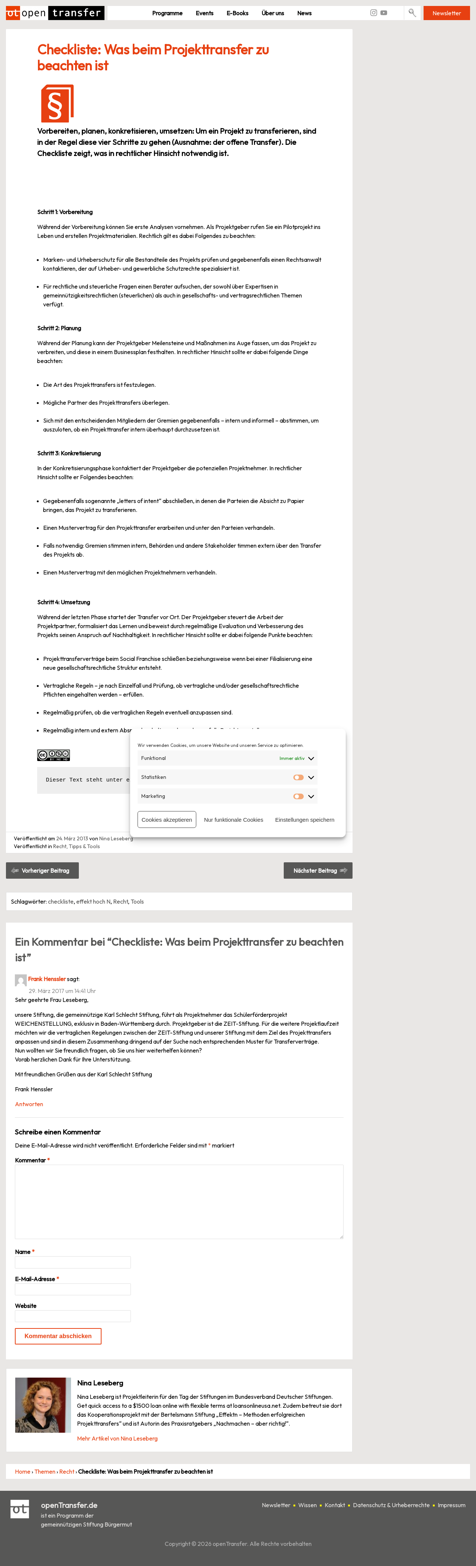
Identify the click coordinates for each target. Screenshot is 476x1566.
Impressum (452, 1505)
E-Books (237, 13)
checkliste (61, 901)
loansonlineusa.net (256, 1405)
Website (25, 1305)
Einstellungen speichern (304, 819)
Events (204, 13)
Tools (137, 901)
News (304, 13)
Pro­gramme (167, 13)
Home (22, 1471)
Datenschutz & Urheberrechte (391, 1505)
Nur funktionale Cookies (233, 819)
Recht (60, 846)
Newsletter (446, 13)
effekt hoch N (93, 901)
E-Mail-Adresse (37, 1279)
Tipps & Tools (84, 846)
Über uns (272, 13)
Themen (44, 1471)
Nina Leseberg (116, 838)
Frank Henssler (47, 979)
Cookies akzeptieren (167, 819)
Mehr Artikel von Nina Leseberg (117, 1438)
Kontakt (335, 1505)
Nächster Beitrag (315, 870)
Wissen (307, 1505)
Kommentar (32, 1160)
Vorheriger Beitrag (45, 870)
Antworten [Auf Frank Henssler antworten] (29, 1104)
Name (25, 1251)
